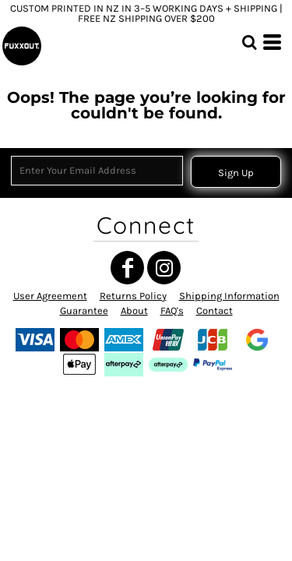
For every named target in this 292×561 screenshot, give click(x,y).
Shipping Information (229, 296)
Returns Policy (133, 296)
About (134, 310)
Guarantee (84, 310)
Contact (214, 310)
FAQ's (172, 310)
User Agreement (50, 296)
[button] (249, 42)
